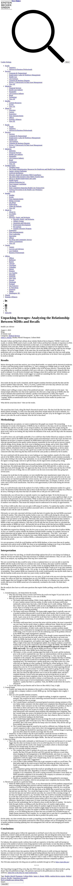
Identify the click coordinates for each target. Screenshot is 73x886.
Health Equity (13, 180)
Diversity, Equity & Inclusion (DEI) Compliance (25, 175)
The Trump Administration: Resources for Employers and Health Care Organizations (37, 169)
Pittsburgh (12, 282)
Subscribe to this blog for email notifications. (23, 873)
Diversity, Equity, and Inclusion (19, 217)
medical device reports (57, 876)
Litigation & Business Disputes (19, 80)
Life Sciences (13, 79)
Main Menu (15, 1)
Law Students (13, 251)
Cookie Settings (6, 62)
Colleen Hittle (28, 876)
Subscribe (8, 313)
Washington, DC (14, 293)
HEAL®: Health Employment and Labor (22, 178)
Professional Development (22, 225)
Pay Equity (12, 186)
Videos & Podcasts (15, 206)
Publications (13, 204)
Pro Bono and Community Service (20, 240)
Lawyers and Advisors (16, 249)
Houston (12, 271)
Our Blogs (12, 202)
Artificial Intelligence (16, 173)
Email (3, 882)
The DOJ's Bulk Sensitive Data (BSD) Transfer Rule (26, 177)
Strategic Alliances (15, 119)
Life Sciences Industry (16, 93)
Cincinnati (12, 265)
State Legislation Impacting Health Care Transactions (26, 188)
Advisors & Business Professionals (20, 69)
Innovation (12, 236)
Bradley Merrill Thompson (13, 876)
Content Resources (15, 103)
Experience (12, 114)
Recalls (9, 878)
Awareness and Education (21, 223)
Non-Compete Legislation (17, 184)
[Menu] (67, 62)
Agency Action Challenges (18, 171)
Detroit (11, 269)
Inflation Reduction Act (17, 182)
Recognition (17, 227)
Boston (11, 262)
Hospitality (12, 92)
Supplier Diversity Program (22, 228)
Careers (11, 112)
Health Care (13, 77)
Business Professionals (16, 253)
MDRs (47, 876)
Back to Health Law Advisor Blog (12, 880)
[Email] (14, 882)
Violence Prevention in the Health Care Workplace (25, 190)
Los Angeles (13, 273)
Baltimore (12, 260)
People (7, 66)
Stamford (12, 289)
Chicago (12, 263)
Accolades (12, 214)
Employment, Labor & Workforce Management (24, 75)
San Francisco (13, 286)
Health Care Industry (16, 90)
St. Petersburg (13, 288)
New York (12, 278)
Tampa (11, 291)
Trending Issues (10, 165)
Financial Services (15, 88)
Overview (12, 110)
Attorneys (12, 67)
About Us (8, 108)
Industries (8, 86)
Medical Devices (14, 336)
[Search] (38, 62)
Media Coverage (14, 201)
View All (12, 84)
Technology (13, 97)
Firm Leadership (14, 234)
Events (11, 105)
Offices (11, 117)
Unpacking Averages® (20, 878)
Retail (11, 95)
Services (8, 71)
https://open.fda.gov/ (62, 862)
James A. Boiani (6, 337)
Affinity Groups (18, 221)
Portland (12, 284)
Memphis (12, 275)
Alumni (7, 295)
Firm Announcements (16, 116)
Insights (7, 101)
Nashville (12, 276)
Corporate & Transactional (18, 73)
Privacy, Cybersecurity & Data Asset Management (25, 82)
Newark (11, 280)
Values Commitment (16, 241)
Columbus (12, 267)
